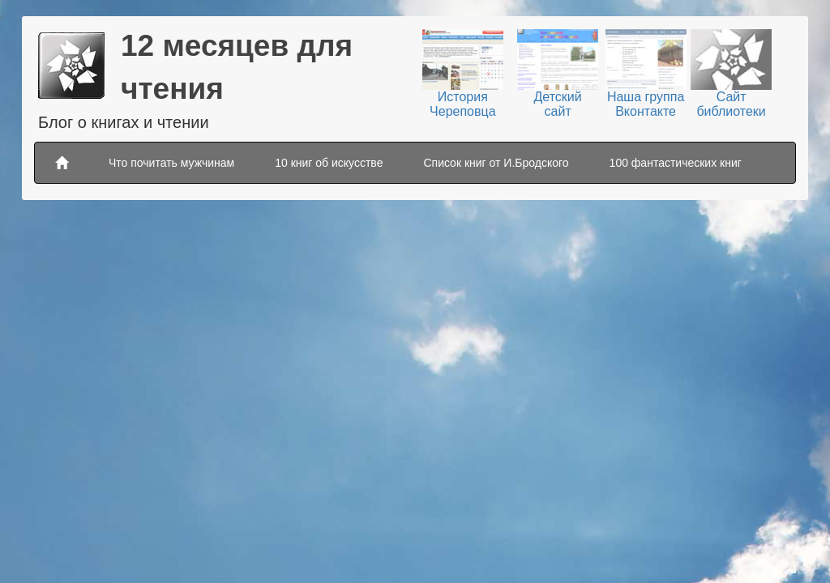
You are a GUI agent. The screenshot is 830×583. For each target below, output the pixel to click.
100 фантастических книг (676, 162)
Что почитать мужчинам (171, 162)
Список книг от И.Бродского (495, 162)
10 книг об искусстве (329, 162)
